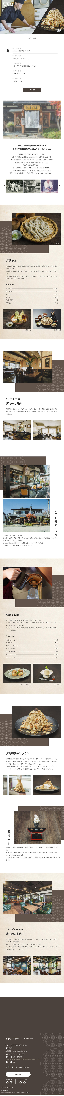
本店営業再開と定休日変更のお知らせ (25, 66)
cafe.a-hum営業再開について (22, 51)
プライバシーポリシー (7, 1088)
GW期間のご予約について (21, 59)
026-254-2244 (24, 1069)
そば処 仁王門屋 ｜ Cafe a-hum (20, 1040)
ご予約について (18, 82)
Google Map (18, 1075)
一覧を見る (32, 91)
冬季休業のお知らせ (19, 74)
